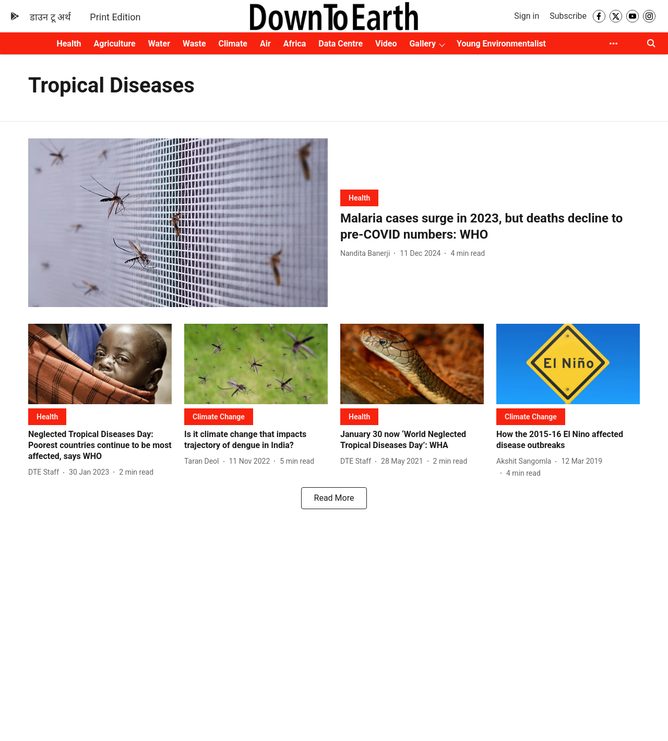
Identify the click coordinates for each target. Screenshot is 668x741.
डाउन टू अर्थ (50, 16)
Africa (294, 44)
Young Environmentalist (501, 44)
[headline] (490, 226)
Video (386, 44)
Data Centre (340, 44)
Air (265, 44)
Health (68, 44)
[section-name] (359, 198)
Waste (194, 44)
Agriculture (115, 44)
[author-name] (367, 253)
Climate (233, 44)
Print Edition (115, 16)
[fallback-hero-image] (178, 222)
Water (159, 44)
